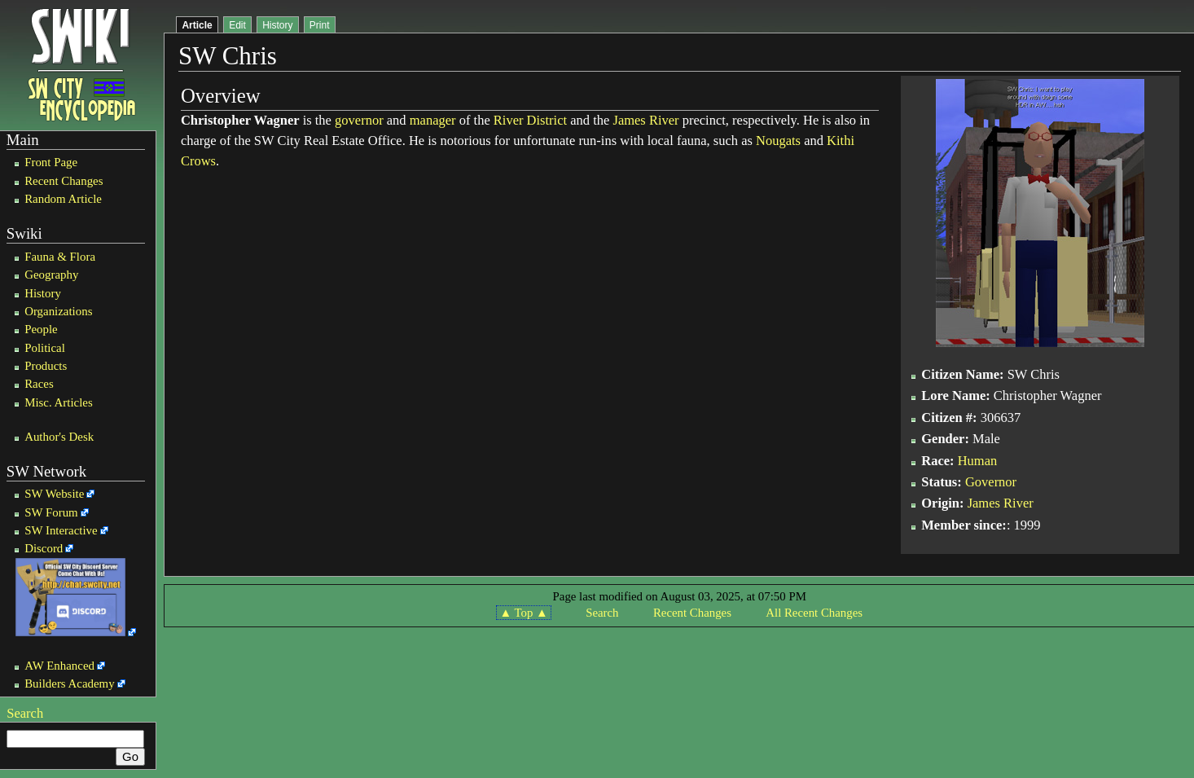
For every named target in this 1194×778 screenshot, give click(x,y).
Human (978, 460)
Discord (43, 548)
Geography (51, 274)
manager (433, 120)
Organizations (58, 311)
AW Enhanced (59, 665)
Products (45, 365)
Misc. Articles (58, 402)
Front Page (50, 162)
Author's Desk (59, 436)
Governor (990, 482)
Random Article (63, 198)
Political (44, 347)
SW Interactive (60, 530)
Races (39, 383)
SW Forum (51, 512)
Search (25, 713)
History (42, 293)
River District (530, 120)
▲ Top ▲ (523, 612)
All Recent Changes (814, 612)
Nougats (778, 140)
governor (359, 120)
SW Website (54, 493)
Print (319, 25)
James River (645, 120)
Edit (237, 25)
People (41, 329)
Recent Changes (63, 180)
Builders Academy (69, 683)
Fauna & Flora (59, 256)
